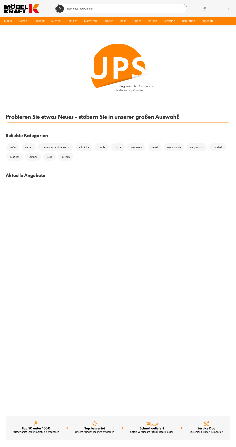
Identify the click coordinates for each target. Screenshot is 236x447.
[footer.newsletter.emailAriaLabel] (46, 354)
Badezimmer (13, 431)
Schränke (84, 147)
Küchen (65, 156)
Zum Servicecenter (210, 437)
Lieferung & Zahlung (151, 435)
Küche (10, 443)
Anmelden (99, 354)
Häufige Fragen (148, 419)
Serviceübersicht (73, 419)
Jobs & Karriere (148, 443)
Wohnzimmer (14, 419)
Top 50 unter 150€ (36, 202)
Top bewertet (94, 202)
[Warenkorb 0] (230, 9)
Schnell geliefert (152, 202)
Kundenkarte (71, 423)
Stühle (101, 147)
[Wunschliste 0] (221, 8)
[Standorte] (205, 9)
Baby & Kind (197, 147)
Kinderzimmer (14, 435)
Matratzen (136, 147)
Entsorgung (146, 427)
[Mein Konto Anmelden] (212, 9)
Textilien (15, 156)
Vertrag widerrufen (150, 423)
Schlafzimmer (14, 423)
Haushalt (218, 147)
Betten (28, 147)
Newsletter (70, 435)
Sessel (154, 147)
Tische (117, 147)
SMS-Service (70, 431)
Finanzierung (71, 427)
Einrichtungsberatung (76, 439)
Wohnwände (174, 147)
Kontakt (144, 431)
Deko (49, 156)
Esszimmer (13, 439)
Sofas (13, 147)
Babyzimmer (13, 427)
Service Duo (206, 202)
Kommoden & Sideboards (55, 147)
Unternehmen (148, 439)
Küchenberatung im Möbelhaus (81, 443)
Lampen (33, 156)
